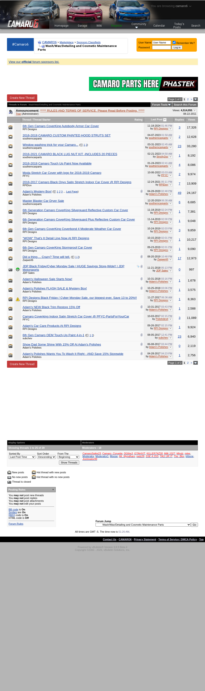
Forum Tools (160, 104)
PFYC (26, 176)
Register (116, 25)
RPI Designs (30, 129)
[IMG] (12, 515)
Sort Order (43, 453)
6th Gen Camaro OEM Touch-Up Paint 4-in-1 (53, 335)
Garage (82, 25)
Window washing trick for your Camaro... (50, 144)
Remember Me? (184, 43)
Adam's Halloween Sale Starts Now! (47, 279)
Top (201, 539)
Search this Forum (185, 104)
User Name (145, 42)
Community (138, 25)
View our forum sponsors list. (34, 62)
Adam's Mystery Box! (37, 191)
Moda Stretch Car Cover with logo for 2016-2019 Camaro (62, 173)
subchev (27, 338)
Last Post (157, 119)
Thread (26, 119)
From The (63, 453)
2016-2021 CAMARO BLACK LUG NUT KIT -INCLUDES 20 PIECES (70, 154)
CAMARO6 (49, 42)
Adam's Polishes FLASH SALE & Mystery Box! (55, 288)
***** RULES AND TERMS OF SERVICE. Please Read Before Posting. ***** (92, 110)
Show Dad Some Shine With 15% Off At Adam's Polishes (62, 344)
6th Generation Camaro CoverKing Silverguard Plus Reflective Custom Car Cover (79, 219)
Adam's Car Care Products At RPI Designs (52, 326)
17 (179, 258)
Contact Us (109, 539)
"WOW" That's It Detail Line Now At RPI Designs (56, 238)
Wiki (99, 25)
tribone (190, 456)
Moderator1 (102, 456)
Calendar (159, 25)
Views (191, 119)
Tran (18, 113)
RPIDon (27, 185)
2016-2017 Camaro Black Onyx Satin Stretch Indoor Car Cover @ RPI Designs (77, 182)
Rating (139, 119)
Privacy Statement (145, 539)
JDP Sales (28, 272)
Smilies (13, 512)
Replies (179, 119)
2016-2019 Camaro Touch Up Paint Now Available (57, 163)
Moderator (88, 456)
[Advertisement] (102, 404)
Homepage (61, 25)
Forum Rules (16, 523)
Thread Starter (42, 119)
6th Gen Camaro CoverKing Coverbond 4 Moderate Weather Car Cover (72, 229)
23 (179, 146)
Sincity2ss (162, 156)
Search (195, 25)
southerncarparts (32, 138)
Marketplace (67, 42)
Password (144, 47)
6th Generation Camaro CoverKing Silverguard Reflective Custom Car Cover (75, 210)
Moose (114, 456)
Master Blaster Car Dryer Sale (43, 201)
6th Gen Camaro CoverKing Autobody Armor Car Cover (61, 126)
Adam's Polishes (32, 194)
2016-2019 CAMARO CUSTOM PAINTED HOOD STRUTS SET (67, 135)
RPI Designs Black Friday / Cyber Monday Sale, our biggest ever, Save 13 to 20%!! (80, 297)
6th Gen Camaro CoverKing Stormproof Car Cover (57, 247)
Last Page (72, 191)
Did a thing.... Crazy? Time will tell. (46, 257)
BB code (13, 509)
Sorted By (14, 453)
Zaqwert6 (28, 260)
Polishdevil (162, 319)
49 (179, 193)
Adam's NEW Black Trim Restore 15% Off (51, 307)
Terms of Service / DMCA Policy (177, 539)
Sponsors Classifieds (89, 42)
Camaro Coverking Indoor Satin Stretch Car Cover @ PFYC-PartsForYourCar (76, 316)
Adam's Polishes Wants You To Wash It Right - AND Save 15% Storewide (73, 354)
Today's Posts (178, 25)
